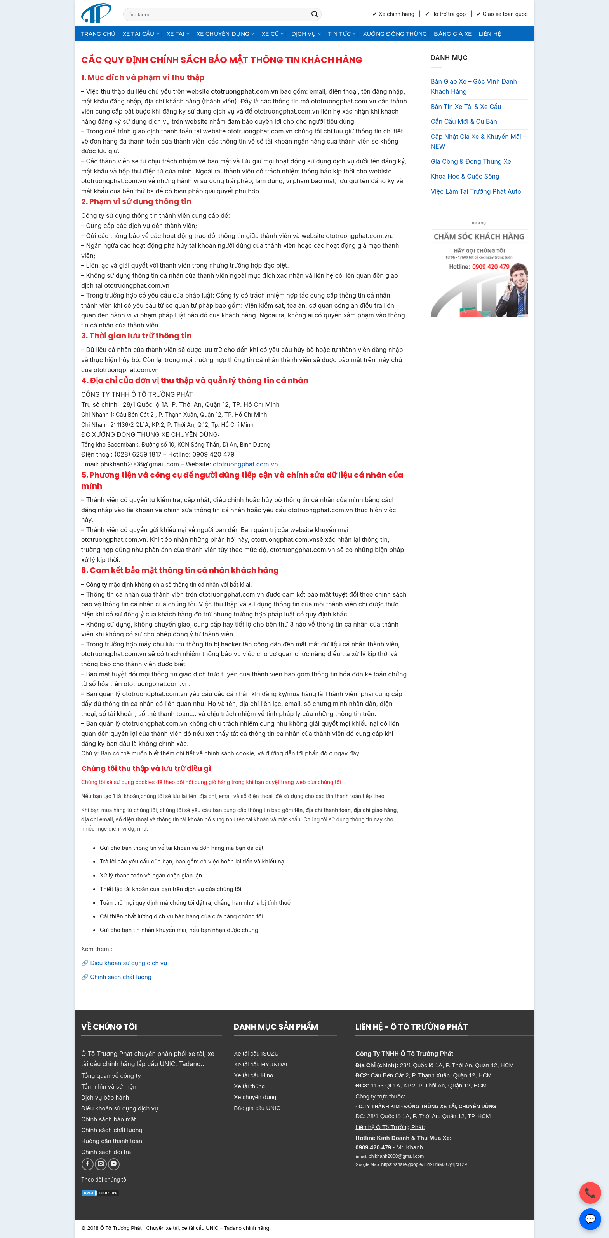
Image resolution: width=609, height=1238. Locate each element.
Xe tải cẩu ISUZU (256, 1053)
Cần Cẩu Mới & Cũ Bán (464, 121)
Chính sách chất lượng (112, 1130)
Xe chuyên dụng (226, 33)
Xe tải (178, 33)
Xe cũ (273, 33)
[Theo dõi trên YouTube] (114, 1164)
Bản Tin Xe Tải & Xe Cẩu (466, 106)
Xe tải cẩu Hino (253, 1075)
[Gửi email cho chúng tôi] (101, 1164)
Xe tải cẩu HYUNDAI (260, 1064)
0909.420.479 (373, 1147)
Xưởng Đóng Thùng (395, 33)
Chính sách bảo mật (108, 1119)
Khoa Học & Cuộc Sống (465, 176)
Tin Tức (342, 33)
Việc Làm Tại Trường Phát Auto (476, 191)
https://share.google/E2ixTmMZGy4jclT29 (424, 1164)
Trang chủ (98, 33)
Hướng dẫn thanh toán (111, 1141)
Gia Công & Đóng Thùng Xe (471, 161)
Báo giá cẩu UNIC (257, 1108)
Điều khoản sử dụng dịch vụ (128, 963)
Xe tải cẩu (141, 33)
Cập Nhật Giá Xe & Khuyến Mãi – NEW (478, 142)
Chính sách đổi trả (106, 1152)
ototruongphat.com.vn (244, 464)
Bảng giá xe (453, 33)
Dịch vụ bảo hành (105, 1097)
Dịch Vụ (306, 33)
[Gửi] (314, 14)
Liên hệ (489, 33)
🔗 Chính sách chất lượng (116, 977)
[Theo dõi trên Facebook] (88, 1164)
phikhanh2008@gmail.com (396, 1156)
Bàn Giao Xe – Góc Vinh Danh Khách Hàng (474, 86)
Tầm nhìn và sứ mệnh (110, 1086)
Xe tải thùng (249, 1086)
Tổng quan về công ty (111, 1075)
